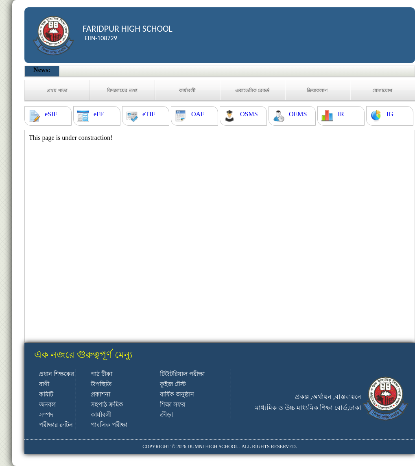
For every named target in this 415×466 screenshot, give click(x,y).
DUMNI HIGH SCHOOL (213, 446)
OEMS (298, 114)
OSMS (249, 114)
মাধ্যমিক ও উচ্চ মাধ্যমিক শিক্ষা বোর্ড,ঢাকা (308, 407)
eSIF (51, 114)
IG (390, 114)
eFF (99, 114)
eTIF (148, 114)
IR (341, 114)
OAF (197, 114)
